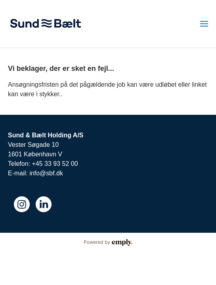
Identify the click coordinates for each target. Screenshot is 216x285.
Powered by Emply (108, 243)
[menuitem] (204, 24)
